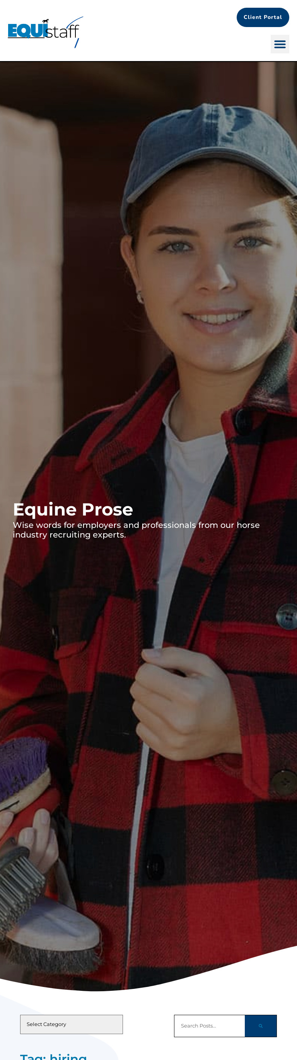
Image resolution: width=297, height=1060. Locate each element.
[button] (280, 44)
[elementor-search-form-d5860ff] (209, 1026)
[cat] (71, 1024)
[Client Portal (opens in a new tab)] (263, 17)
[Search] (261, 1026)
